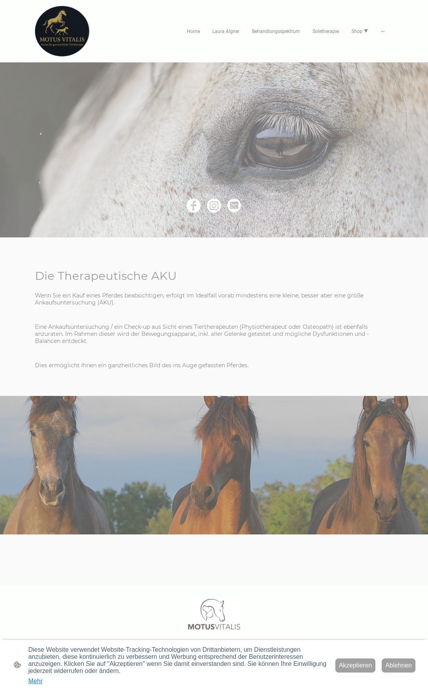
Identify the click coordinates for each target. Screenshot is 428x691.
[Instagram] (214, 206)
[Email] (234, 206)
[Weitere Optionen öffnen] (383, 31)
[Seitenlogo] (62, 31)
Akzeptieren (355, 665)
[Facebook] (194, 206)
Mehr (35, 681)
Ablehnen (398, 665)
